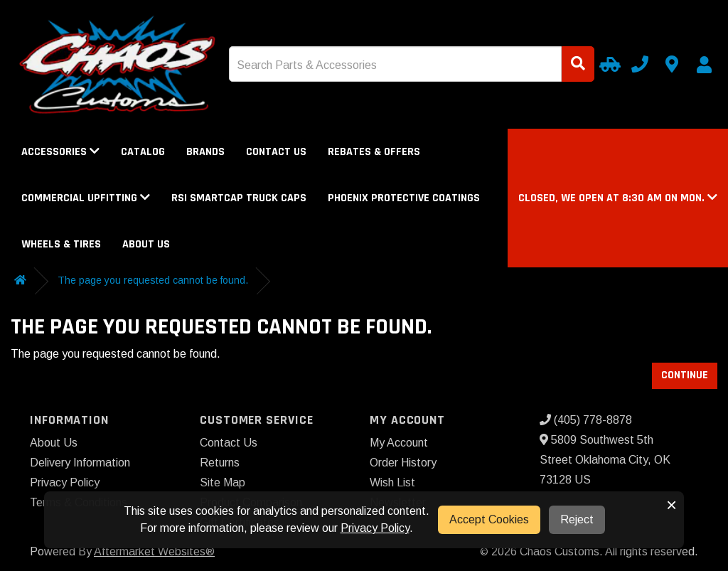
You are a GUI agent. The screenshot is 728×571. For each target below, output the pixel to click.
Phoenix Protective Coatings (404, 198)
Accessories (60, 151)
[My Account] (703, 64)
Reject (577, 519)
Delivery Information (80, 463)
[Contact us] (671, 64)
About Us (146, 244)
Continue (684, 375)
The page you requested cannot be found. (153, 280)
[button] (618, 198)
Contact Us (276, 151)
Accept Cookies (489, 519)
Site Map (222, 482)
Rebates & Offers (374, 151)
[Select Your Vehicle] (607, 64)
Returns (220, 463)
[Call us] (639, 64)
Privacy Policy (65, 482)
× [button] (671, 505)
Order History (403, 463)
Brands (205, 151)
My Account (399, 443)
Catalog (143, 151)
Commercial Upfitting (85, 198)
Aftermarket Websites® (154, 551)
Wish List (392, 482)
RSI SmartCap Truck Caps (238, 198)
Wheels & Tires (61, 244)
